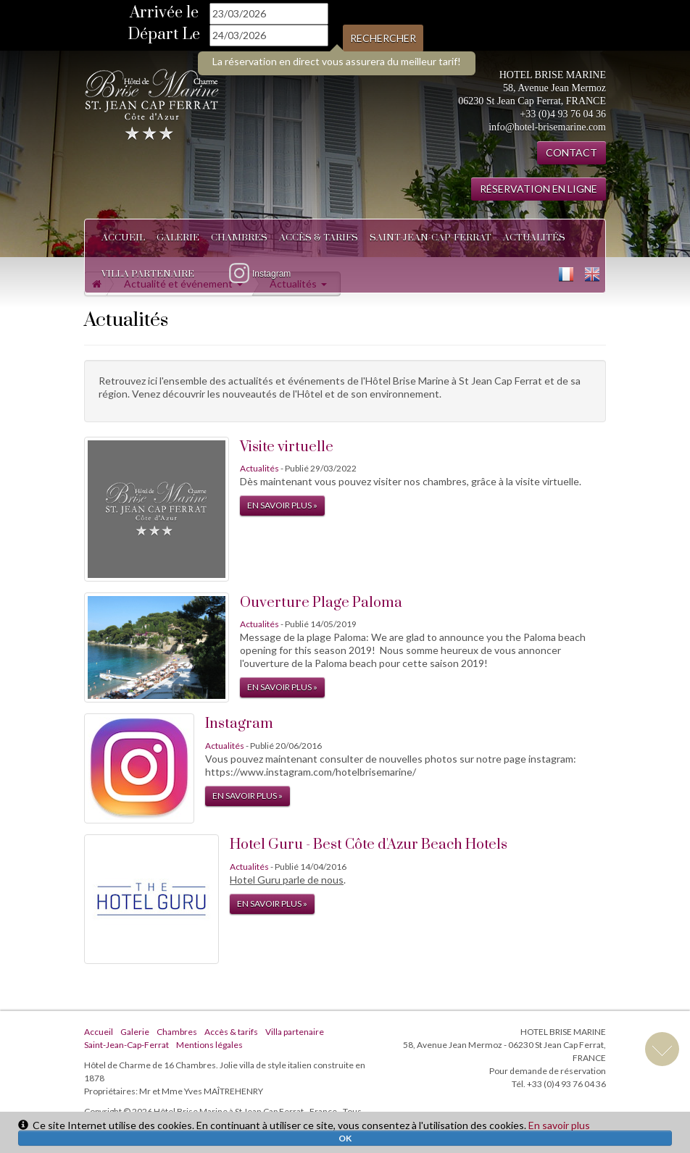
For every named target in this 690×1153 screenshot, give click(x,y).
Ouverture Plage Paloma (321, 603)
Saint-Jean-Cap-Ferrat (430, 237)
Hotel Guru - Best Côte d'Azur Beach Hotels (368, 845)
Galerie (178, 237)
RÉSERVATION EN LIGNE (538, 189)
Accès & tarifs (318, 237)
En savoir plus (559, 1125)
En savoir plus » (282, 505)
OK (345, 1138)
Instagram (239, 724)
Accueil (123, 237)
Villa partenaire (147, 274)
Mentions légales (209, 1044)
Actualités (534, 237)
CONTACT (571, 152)
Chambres (239, 237)
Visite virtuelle (286, 447)
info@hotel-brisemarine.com (547, 127)
